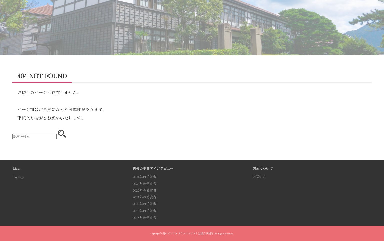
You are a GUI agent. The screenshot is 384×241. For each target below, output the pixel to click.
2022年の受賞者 (144, 190)
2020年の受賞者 (144, 203)
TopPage (18, 176)
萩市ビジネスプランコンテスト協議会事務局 (187, 233)
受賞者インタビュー (217, 16)
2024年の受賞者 (144, 176)
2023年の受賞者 (144, 183)
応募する (325, 16)
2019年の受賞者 (144, 210)
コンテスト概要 (109, 16)
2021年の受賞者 (144, 196)
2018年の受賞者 (144, 217)
